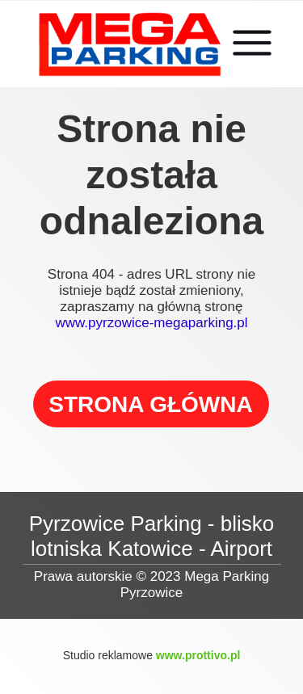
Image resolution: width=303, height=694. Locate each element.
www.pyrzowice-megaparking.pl (151, 322)
